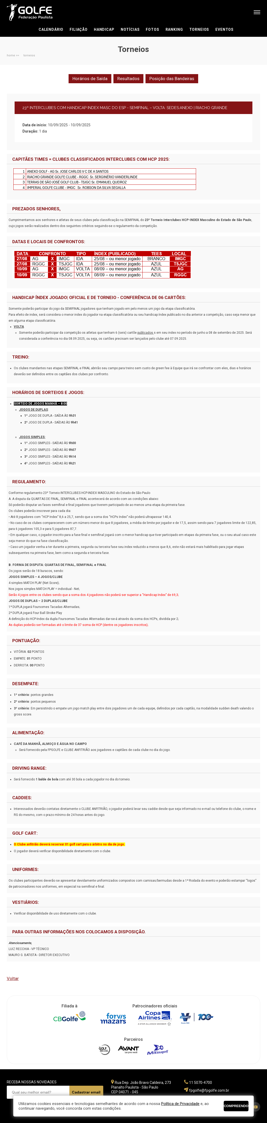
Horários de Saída (89, 78)
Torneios (199, 29)
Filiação (79, 29)
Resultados (128, 78)
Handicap (104, 29)
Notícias (130, 29)
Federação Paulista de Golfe (35, 12)
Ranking (174, 29)
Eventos (224, 29)
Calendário (51, 29)
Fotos (152, 29)
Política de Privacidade (180, 1103)
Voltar (13, 978)
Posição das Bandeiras (171, 78)
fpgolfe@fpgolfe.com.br (209, 1090)
